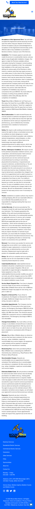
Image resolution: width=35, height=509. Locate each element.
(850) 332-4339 (18, 481)
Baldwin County (26, 485)
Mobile (14, 485)
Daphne (19, 485)
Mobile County (10, 487)
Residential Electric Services (11, 445)
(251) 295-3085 (13, 479)
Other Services (7, 455)
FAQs (4, 459)
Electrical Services (8, 442)
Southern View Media (24, 505)
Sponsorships (7, 462)
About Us (5, 466)
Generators (6, 452)
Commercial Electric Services (11, 449)
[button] (32, 11)
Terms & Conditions (16, 501)
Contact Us (6, 469)
